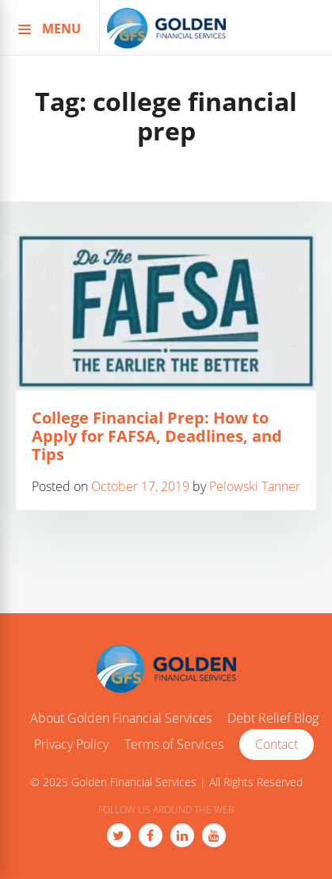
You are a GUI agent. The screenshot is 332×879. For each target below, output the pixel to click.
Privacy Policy (71, 745)
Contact (276, 744)
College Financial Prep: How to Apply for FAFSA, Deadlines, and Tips (157, 436)
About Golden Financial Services (121, 719)
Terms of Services (173, 745)
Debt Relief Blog (273, 719)
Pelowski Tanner (254, 486)
